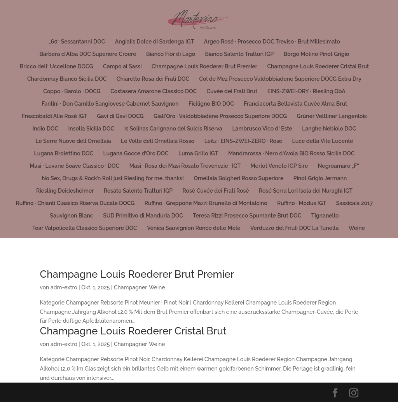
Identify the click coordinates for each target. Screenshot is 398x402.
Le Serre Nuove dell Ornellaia (73, 141)
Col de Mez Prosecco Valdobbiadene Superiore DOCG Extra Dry (280, 79)
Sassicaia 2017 (354, 203)
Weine (357, 228)
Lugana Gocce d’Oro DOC (136, 154)
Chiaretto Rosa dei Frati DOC (153, 79)
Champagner (130, 287)
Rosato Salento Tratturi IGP (138, 191)
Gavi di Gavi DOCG (120, 116)
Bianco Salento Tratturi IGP (239, 54)
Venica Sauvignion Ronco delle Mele (193, 228)
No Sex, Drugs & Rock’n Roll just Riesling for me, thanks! (113, 178)
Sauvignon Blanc (71, 216)
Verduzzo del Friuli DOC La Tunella (294, 228)
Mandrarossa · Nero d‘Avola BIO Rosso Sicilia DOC (291, 154)
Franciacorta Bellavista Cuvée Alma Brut (295, 104)
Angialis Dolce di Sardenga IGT (154, 42)
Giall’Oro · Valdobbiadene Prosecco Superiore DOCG (220, 116)
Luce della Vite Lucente (322, 141)
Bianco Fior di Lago (170, 54)
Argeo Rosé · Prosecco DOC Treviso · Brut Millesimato (272, 42)
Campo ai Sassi (122, 67)
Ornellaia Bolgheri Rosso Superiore (238, 178)
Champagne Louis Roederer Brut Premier (204, 67)
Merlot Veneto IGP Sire (279, 166)
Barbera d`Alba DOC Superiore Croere (88, 54)
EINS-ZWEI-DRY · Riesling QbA (306, 91)
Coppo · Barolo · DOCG (71, 91)
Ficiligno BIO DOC (211, 104)
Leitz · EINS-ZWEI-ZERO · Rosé (243, 141)
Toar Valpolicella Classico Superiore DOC (84, 228)
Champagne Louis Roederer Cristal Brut (318, 67)
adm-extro (64, 287)
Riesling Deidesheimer (65, 191)
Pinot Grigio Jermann (320, 178)
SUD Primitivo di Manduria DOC (143, 216)
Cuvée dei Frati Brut (231, 91)
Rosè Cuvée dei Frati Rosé (216, 191)
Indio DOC (46, 129)
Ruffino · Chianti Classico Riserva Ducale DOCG (75, 203)
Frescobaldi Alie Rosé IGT (54, 116)
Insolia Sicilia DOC (91, 129)
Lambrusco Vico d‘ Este (262, 129)
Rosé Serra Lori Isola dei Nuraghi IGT (306, 191)
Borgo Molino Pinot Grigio (316, 54)
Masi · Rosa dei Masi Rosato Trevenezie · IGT (185, 166)
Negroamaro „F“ (338, 166)
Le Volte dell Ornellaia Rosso (157, 141)
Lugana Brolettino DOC (64, 154)
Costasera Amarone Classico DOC (153, 91)
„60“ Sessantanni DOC (77, 42)
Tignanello (325, 216)
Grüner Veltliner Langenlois (332, 116)
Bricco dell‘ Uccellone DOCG (56, 67)
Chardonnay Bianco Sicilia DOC (66, 79)
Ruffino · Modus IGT (301, 203)
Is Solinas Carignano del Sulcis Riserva (173, 129)
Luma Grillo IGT (198, 154)
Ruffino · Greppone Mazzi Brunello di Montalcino (206, 203)
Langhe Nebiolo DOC (329, 129)
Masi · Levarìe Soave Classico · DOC (74, 166)
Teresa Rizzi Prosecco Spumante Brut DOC (247, 216)
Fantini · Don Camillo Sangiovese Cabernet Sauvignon (110, 104)
